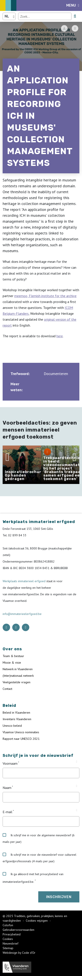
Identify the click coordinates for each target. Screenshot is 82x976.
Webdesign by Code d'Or (19, 953)
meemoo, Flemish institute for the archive (45, 296)
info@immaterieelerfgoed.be (22, 614)
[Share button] (75, 28)
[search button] (74, 16)
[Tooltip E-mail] (76, 810)
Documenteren (56, 373)
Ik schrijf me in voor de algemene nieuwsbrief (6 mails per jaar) (39, 838)
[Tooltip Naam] (76, 786)
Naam (7, 787)
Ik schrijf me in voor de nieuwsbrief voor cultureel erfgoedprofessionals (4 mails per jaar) (39, 858)
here (59, 336)
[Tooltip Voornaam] (76, 761)
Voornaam (10, 763)
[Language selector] (9, 16)
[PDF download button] (64, 28)
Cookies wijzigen (37, 921)
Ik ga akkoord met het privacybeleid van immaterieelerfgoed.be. (33, 878)
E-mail (7, 812)
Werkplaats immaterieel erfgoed (24, 581)
